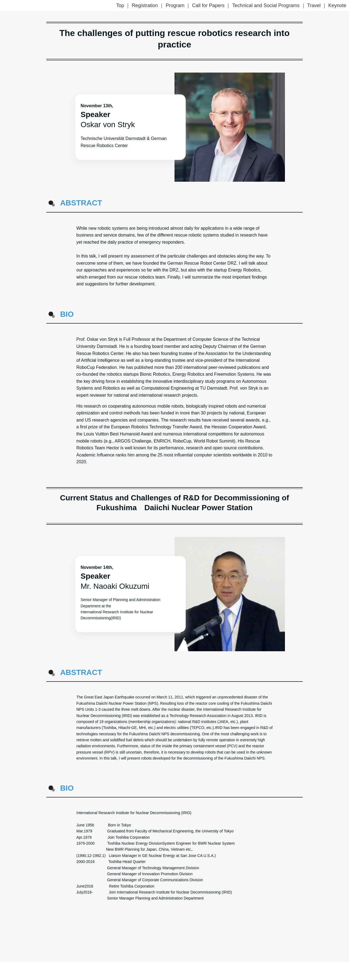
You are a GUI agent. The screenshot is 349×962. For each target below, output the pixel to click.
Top (120, 5)
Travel (314, 5)
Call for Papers (208, 5)
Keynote (337, 5)
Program (175, 5)
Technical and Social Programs (265, 5)
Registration (145, 5)
